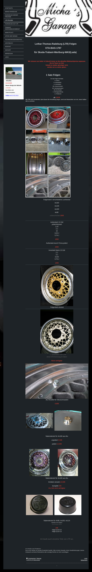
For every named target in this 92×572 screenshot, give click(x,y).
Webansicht (84, 560)
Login (85, 558)
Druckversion (31, 558)
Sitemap (39, 558)
